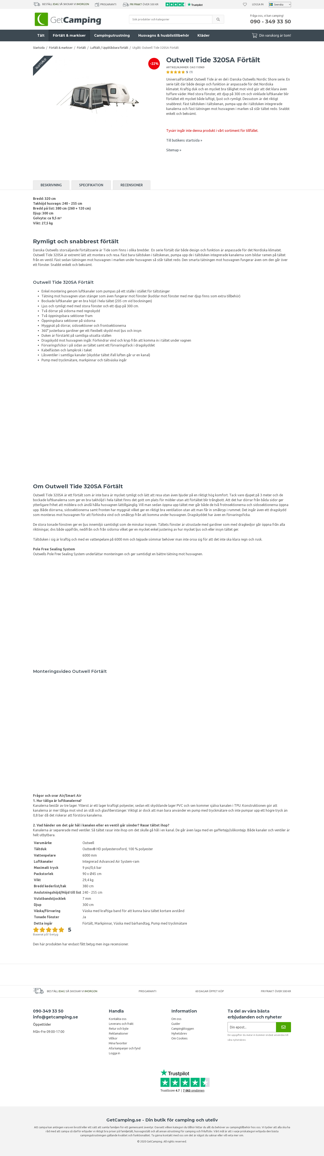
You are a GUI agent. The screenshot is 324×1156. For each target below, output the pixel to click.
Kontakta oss (117, 1019)
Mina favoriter (118, 1043)
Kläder (204, 35)
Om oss (176, 1019)
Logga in (258, 4)
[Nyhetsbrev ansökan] (252, 1027)
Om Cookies (179, 1038)
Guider (175, 1023)
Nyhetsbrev (179, 1033)
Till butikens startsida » (184, 140)
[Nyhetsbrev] (283, 1027)
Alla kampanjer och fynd (124, 1048)
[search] (218, 19)
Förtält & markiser (69, 35)
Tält (40, 35)
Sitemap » (173, 150)
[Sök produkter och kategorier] (170, 19)
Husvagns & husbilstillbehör (163, 35)
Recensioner (132, 185)
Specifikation (91, 185)
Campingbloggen (182, 1028)
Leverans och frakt (121, 1023)
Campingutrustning (112, 35)
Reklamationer (118, 1033)
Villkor (113, 1038)
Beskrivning (51, 185)
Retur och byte (119, 1028)
